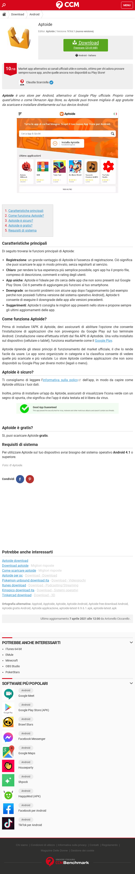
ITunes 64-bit (14, 649)
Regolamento (110, 845)
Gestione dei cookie (82, 850)
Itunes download (14, 585)
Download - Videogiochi (69, 580)
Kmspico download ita (18, 590)
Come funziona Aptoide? (26, 216)
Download (17, 14)
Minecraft (12, 660)
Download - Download (41, 575)
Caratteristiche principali (25, 211)
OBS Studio (13, 666)
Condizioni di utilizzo (43, 845)
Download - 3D (44, 595)
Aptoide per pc (12, 575)
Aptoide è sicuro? (20, 221)
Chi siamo (22, 845)
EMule (9, 654)
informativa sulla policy (60, 380)
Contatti (94, 845)
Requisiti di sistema (22, 230)
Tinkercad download (17, 595)
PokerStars (13, 672)
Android (34, 14)
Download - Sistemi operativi (57, 590)
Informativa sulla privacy (72, 845)
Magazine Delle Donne (54, 850)
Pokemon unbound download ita (25, 580)
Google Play (103, 341)
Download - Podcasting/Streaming (53, 585)
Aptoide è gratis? (20, 225)
